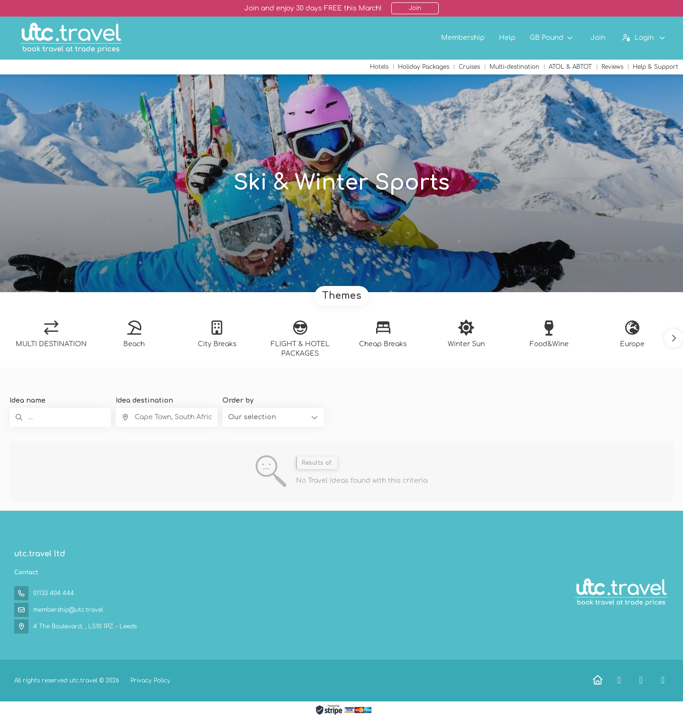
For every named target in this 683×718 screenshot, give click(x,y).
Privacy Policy (150, 680)
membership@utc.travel (68, 610)
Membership (463, 37)
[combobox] (166, 417)
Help (507, 37)
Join (415, 8)
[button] (673, 338)
